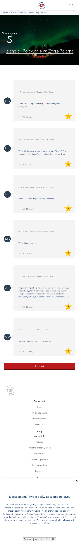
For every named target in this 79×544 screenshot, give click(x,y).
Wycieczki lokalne (39, 413)
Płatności (39, 442)
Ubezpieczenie (39, 454)
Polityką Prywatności (65, 520)
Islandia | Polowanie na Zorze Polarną (39, 51)
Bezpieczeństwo (39, 465)
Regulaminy (39, 471)
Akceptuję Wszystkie (45, 539)
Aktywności (39, 425)
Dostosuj (28, 539)
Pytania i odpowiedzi (39, 459)
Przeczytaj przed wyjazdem (39, 448)
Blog (39, 431)
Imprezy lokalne (39, 419)
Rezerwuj (39, 366)
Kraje (39, 407)
